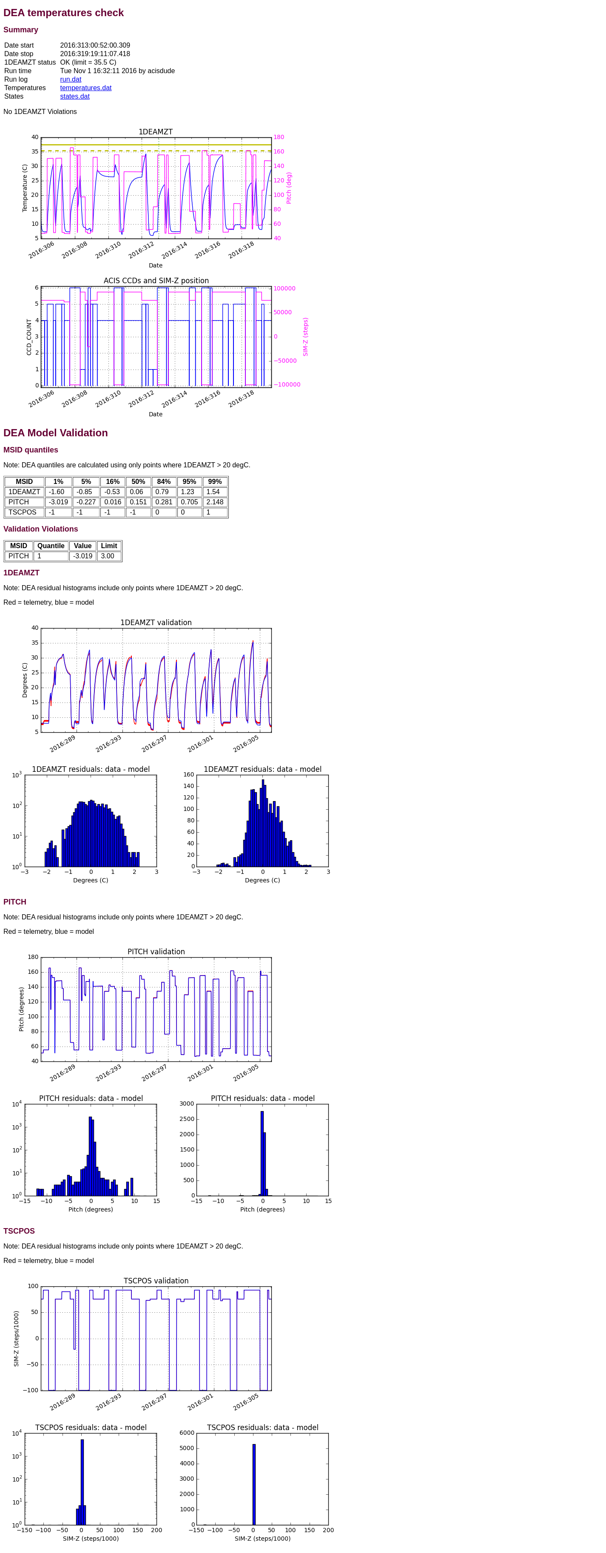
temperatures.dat (86, 87)
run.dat (71, 79)
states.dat (75, 96)
